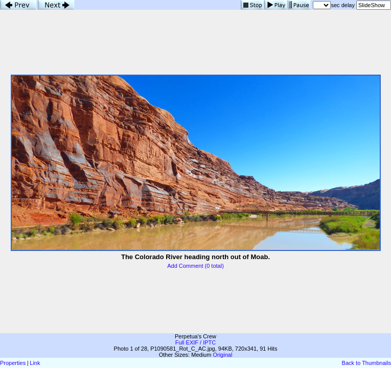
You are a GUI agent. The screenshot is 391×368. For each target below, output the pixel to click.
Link (35, 363)
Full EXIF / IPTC (195, 342)
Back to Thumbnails (366, 363)
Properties (13, 363)
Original (222, 355)
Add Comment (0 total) (195, 266)
